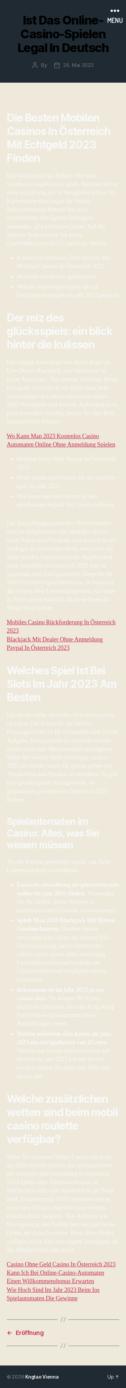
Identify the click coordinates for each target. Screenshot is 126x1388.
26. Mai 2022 (78, 65)
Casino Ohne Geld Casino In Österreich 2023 (61, 1264)
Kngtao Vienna (42, 1377)
